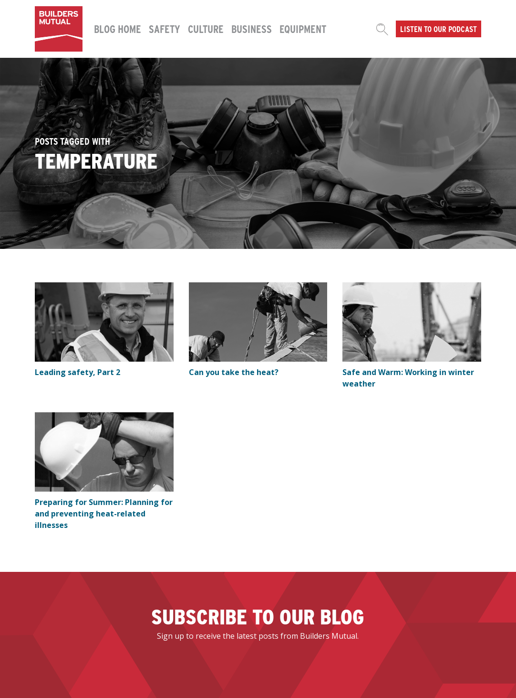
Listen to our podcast (438, 28)
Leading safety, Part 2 (77, 372)
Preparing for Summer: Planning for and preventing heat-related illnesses (104, 513)
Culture (206, 28)
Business (251, 28)
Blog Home (117, 28)
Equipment (302, 28)
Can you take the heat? (234, 372)
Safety (164, 28)
